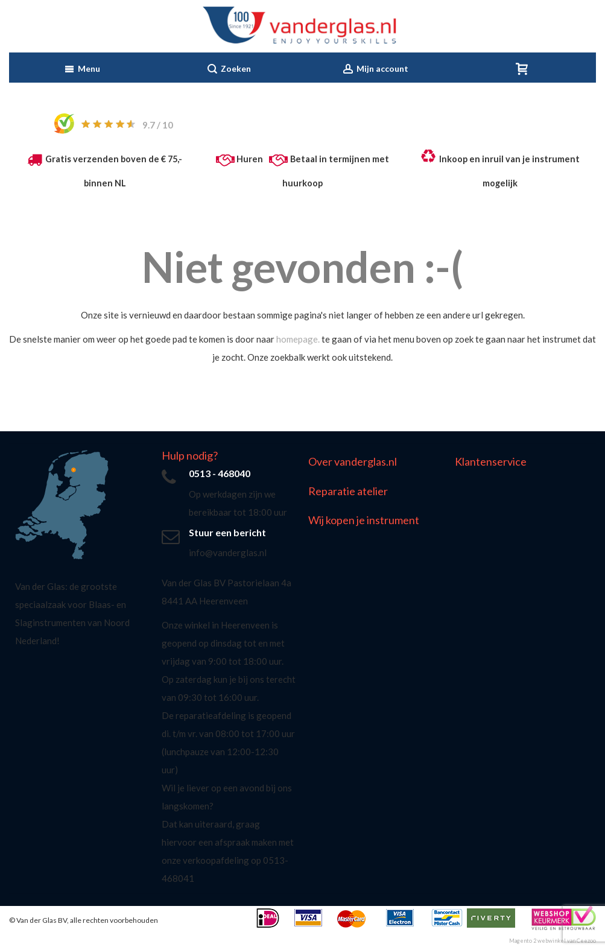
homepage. (298, 339)
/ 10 (157, 124)
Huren (249, 159)
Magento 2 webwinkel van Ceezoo (552, 940)
